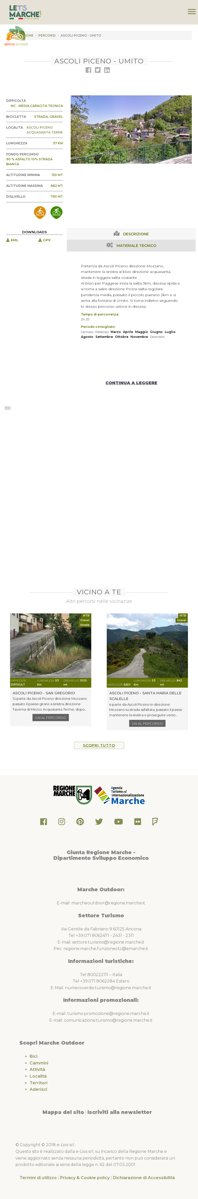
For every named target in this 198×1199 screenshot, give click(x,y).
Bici (33, 1056)
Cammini (39, 1063)
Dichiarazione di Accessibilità (144, 1177)
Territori (38, 1082)
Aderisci (38, 1089)
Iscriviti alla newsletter (119, 1112)
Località (38, 1076)
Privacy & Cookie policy (85, 1177)
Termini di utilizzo (38, 1177)
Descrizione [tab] (136, 234)
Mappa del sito (63, 1112)
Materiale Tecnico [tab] (136, 245)
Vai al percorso (50, 717)
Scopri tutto (99, 745)
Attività (37, 1069)
